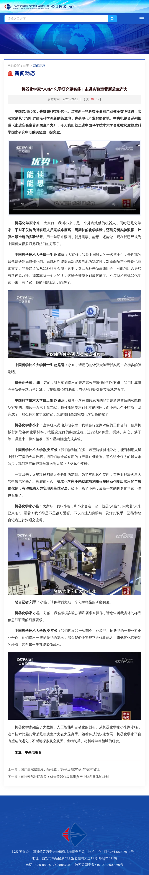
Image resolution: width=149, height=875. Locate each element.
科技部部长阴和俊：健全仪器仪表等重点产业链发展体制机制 (65, 777)
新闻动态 (39, 65)
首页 (26, 65)
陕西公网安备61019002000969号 (99, 865)
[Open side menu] (142, 19)
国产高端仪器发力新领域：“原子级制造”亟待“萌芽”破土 (60, 769)
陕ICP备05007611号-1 (120, 852)
